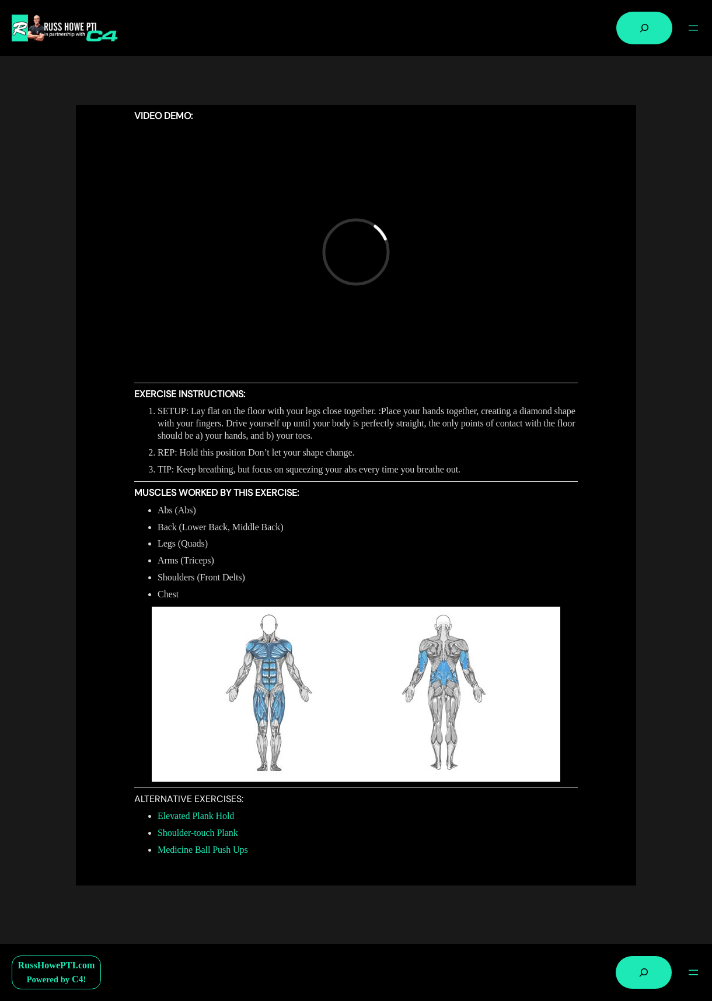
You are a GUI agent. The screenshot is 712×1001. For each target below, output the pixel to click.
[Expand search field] (644, 28)
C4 (77, 979)
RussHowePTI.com (56, 965)
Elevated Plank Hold (196, 816)
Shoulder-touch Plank (198, 833)
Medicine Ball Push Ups (203, 850)
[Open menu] (693, 28)
